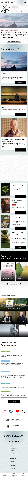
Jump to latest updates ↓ (14, 41)
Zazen (6, 351)
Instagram (13, 458)
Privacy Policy (13, 453)
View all (14, 401)
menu (25, 1)
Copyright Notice (14, 448)
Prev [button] (7, 284)
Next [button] (21, 284)
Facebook (12, 461)
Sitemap (12, 445)
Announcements (6, 361)
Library (5, 383)
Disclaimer (13, 450)
